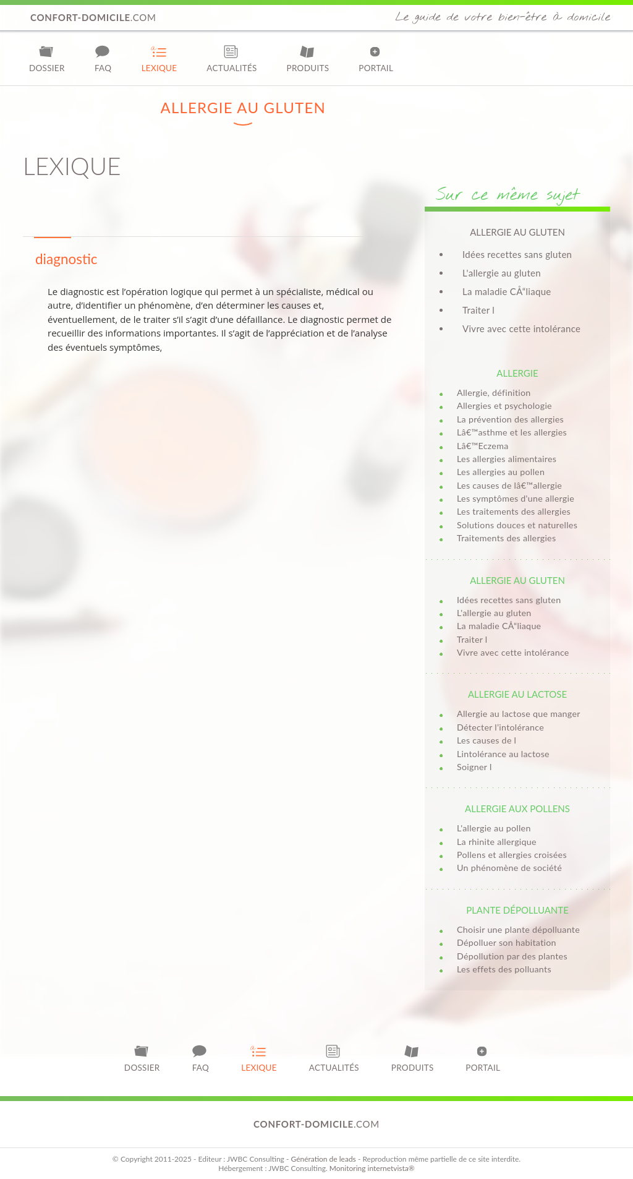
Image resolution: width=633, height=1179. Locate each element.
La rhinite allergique (497, 841)
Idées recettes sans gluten (517, 254)
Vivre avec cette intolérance (521, 328)
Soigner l (474, 766)
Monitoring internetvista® (372, 1168)
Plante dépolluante (517, 909)
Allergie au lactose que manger (518, 713)
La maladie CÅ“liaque (506, 291)
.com (93, 17)
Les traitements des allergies (514, 511)
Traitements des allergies (506, 538)
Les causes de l (486, 740)
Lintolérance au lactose (503, 753)
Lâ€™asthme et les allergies (512, 432)
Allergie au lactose (517, 694)
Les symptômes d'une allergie (515, 498)
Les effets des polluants (504, 969)
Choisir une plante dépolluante (518, 929)
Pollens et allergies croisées (512, 854)
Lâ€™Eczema (483, 445)
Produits (308, 58)
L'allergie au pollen (494, 828)
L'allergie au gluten (501, 272)
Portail (376, 58)
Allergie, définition (494, 392)
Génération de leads (323, 1159)
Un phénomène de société (509, 867)
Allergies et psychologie (504, 405)
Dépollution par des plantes (512, 956)
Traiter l (478, 309)
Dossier (47, 58)
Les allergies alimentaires (506, 458)
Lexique (159, 58)
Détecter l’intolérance (500, 727)
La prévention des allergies (510, 419)
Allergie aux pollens (517, 808)
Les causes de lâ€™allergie (509, 485)
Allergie (517, 373)
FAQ (103, 58)
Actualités (231, 58)
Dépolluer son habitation (506, 942)
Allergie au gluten (517, 580)
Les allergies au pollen (501, 471)
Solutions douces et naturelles (517, 525)
